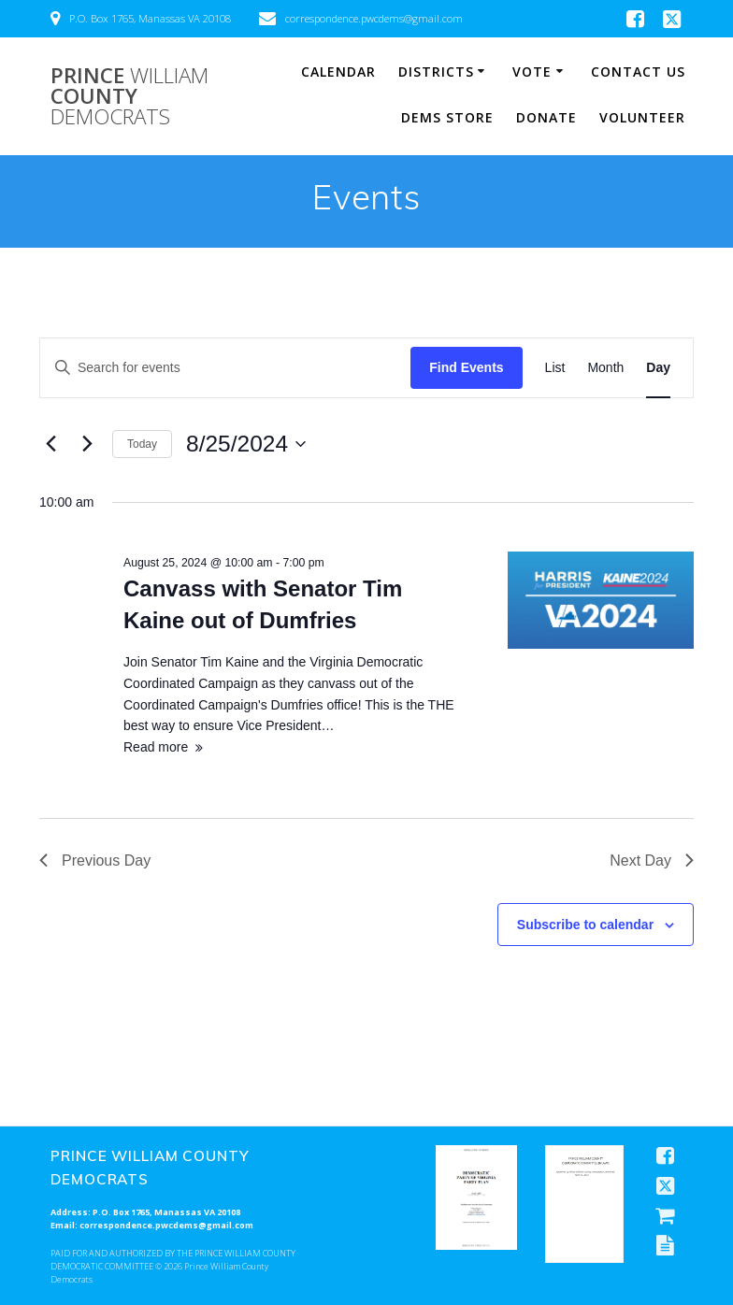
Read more (155, 746)
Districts (436, 71)
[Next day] (87, 444)
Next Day (652, 860)
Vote (532, 71)
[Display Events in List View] (555, 367)
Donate (546, 117)
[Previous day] (50, 444)
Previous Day (95, 860)
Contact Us (638, 71)
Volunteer (642, 117)
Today (142, 444)
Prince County (129, 96)
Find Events (466, 367)
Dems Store (447, 117)
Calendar (338, 71)
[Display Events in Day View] (658, 367)
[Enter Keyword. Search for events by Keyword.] (225, 367)
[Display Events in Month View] (605, 367)
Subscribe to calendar (585, 924)
